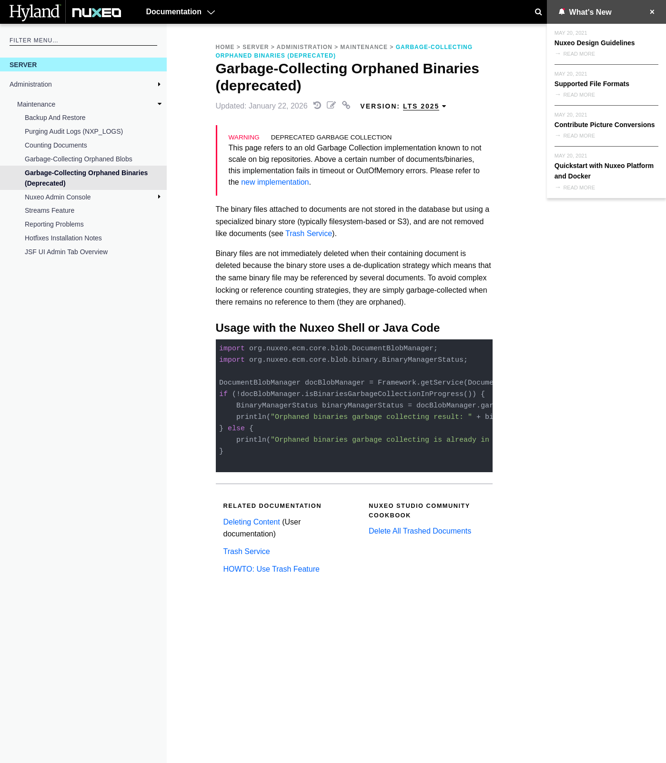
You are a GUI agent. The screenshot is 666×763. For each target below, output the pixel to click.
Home (225, 47)
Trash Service (308, 233)
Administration (31, 84)
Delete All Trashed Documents (420, 531)
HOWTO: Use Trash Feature (271, 569)
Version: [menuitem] (403, 106)
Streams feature (49, 210)
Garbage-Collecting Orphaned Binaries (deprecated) (86, 178)
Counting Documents (56, 145)
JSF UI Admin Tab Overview (66, 252)
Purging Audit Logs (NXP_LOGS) (74, 131)
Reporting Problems (54, 224)
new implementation (275, 182)
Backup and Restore (55, 117)
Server (23, 65)
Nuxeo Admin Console (58, 197)
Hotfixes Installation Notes (63, 238)
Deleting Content (251, 522)
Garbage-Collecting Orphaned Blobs (78, 159)
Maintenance (36, 104)
